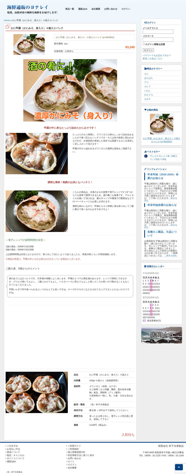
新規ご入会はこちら (152, 58)
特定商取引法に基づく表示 (80, 455)
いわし (147, 90)
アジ (146, 82)
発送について (12, 452)
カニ (146, 74)
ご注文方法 (11, 446)
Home (7, 20)
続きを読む (171, 255)
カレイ (147, 86)
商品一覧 (69, 9)
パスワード (158, 38)
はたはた (148, 78)
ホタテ (147, 99)
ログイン (125, 9)
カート (70, 461)
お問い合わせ (110, 9)
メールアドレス (158, 30)
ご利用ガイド (73, 446)
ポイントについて (14, 458)
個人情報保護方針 (75, 452)
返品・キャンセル (14, 455)
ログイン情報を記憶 (154, 44)
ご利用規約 (72, 449)
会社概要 (95, 9)
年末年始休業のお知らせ (162, 205)
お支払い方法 (12, 449)
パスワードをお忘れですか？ (157, 55)
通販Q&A (82, 9)
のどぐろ (148, 95)
